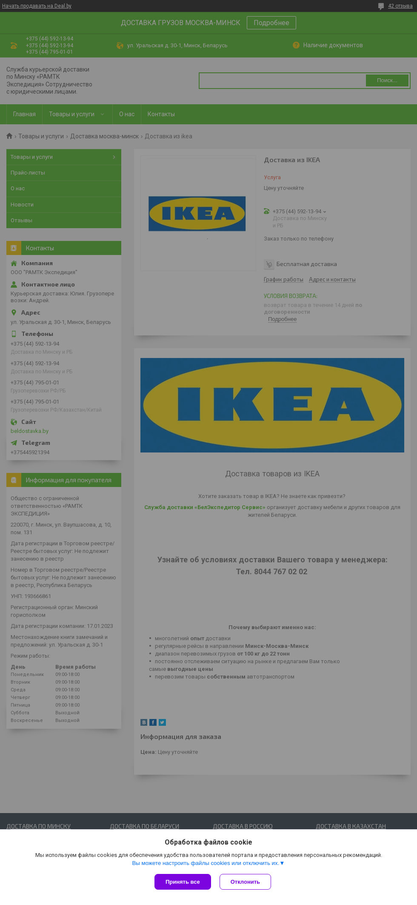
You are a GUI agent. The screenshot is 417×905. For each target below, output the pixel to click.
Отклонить (245, 882)
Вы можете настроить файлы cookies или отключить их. (205, 863)
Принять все (183, 882)
